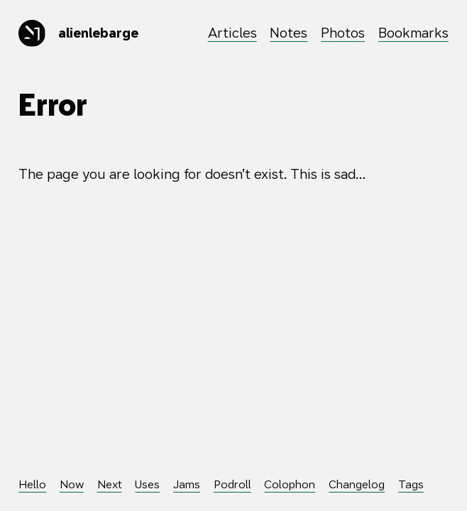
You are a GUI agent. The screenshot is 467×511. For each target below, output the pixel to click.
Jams (186, 484)
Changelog (357, 484)
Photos (343, 32)
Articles (232, 32)
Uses (147, 484)
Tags (411, 484)
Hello (32, 484)
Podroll (232, 484)
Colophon (289, 484)
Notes (288, 32)
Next (109, 484)
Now (72, 484)
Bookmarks (413, 32)
